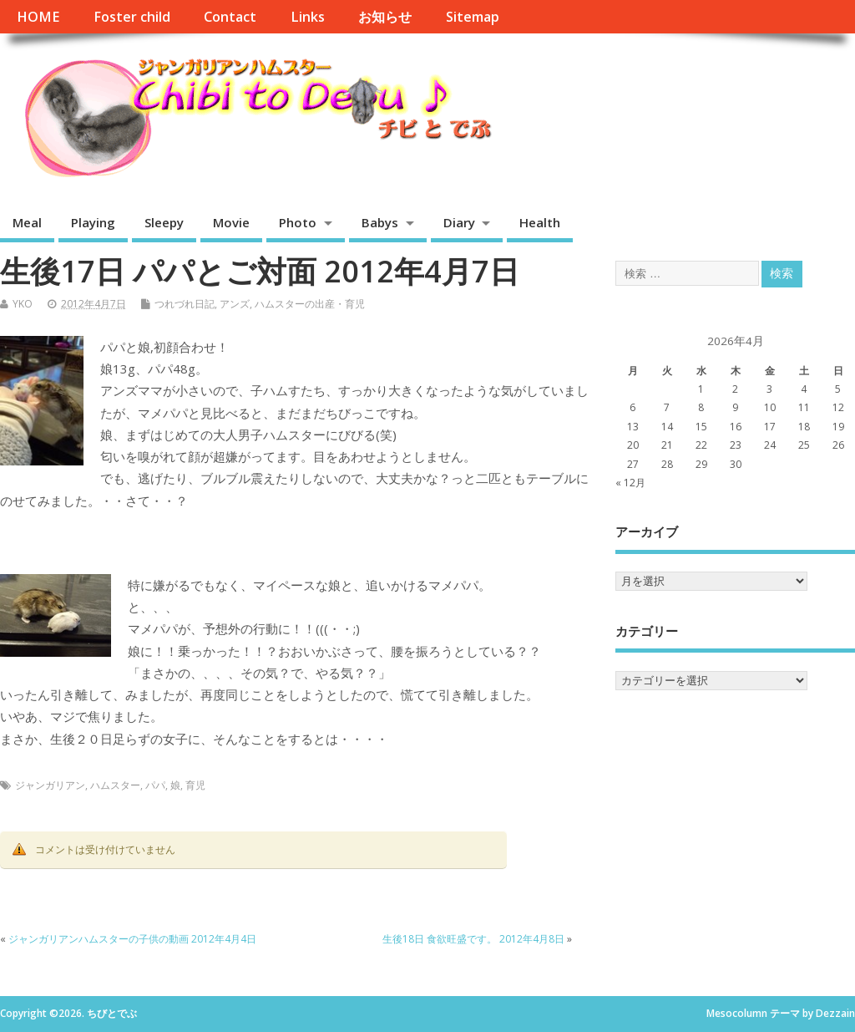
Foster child (132, 17)
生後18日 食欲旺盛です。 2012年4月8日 (473, 939)
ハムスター (115, 785)
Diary (459, 222)
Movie (231, 222)
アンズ (235, 304)
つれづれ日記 (184, 304)
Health (539, 222)
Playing (93, 222)
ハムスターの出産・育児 (310, 304)
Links (308, 17)
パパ (155, 785)
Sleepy (164, 222)
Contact (230, 17)
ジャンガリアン (50, 785)
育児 (195, 785)
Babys (380, 222)
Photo (297, 222)
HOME (38, 17)
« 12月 (630, 482)
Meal (27, 222)
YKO (23, 304)
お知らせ (385, 17)
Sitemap (472, 17)
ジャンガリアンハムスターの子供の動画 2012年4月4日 (132, 939)
